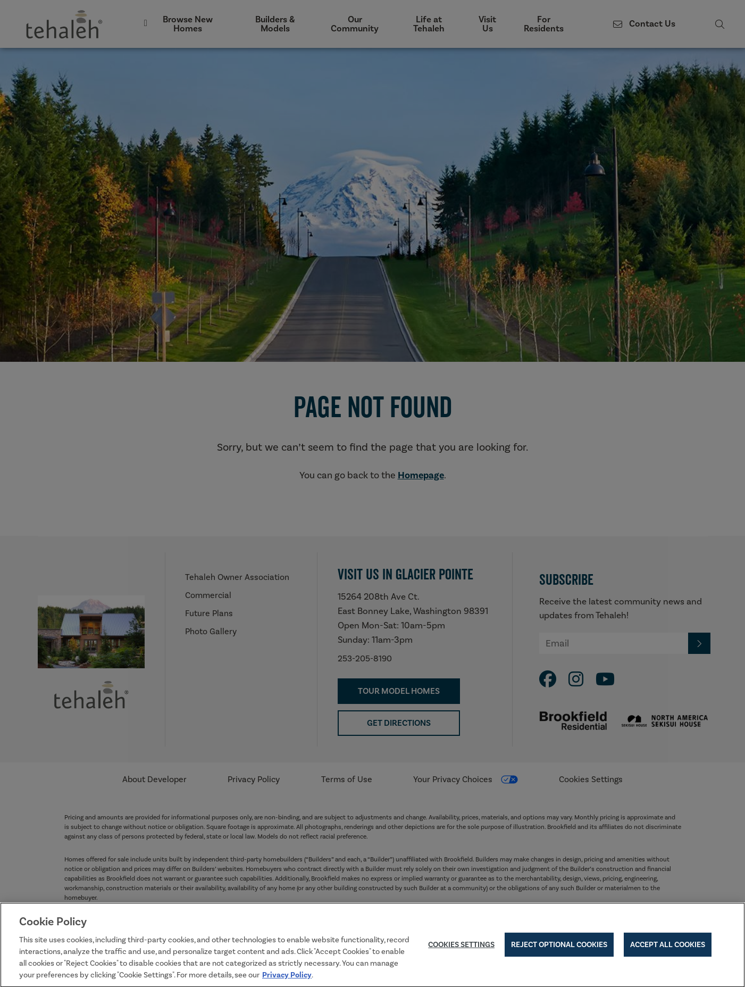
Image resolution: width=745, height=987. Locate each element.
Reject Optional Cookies (559, 946)
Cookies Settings (461, 946)
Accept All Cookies (667, 946)
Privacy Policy (287, 977)
